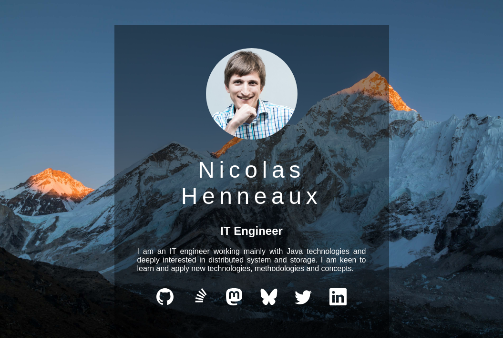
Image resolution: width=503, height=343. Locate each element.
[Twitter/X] (303, 303)
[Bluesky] (268, 303)
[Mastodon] (234, 303)
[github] (165, 303)
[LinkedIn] (338, 303)
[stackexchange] (199, 303)
